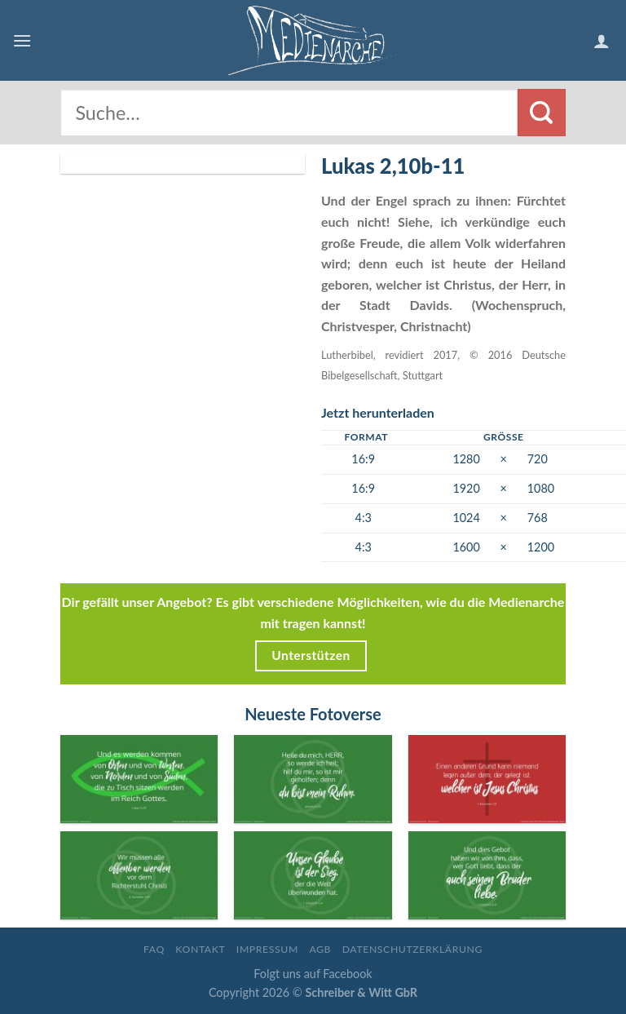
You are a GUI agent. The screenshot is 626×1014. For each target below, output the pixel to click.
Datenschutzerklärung (412, 949)
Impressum (267, 949)
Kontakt (200, 949)
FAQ (154, 949)
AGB (320, 949)
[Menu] (22, 40)
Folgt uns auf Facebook (312, 974)
